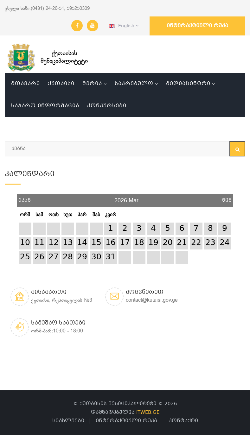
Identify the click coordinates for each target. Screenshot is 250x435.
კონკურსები (106, 106)
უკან (24, 198)
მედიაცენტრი (188, 84)
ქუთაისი (61, 84)
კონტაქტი (183, 421)
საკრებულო (134, 84)
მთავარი (25, 84)
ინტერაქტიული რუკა (197, 26)
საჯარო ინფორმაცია (45, 106)
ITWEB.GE (147, 412)
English (123, 26)
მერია (92, 84)
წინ (227, 198)
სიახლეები (68, 421)
